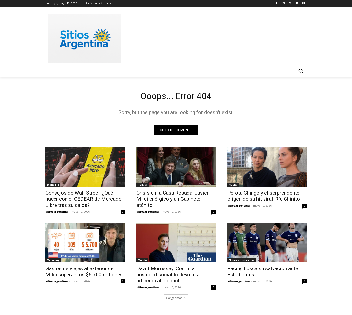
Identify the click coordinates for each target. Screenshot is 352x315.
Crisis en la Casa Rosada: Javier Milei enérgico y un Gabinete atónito (172, 200)
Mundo (142, 261)
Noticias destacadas (241, 261)
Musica (233, 186)
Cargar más (176, 299)
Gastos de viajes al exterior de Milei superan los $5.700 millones (84, 273)
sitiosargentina (56, 213)
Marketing (53, 261)
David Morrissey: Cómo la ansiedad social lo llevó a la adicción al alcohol (167, 276)
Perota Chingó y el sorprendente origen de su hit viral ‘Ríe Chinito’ (264, 197)
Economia (53, 186)
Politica (142, 186)
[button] (301, 71)
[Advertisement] (213, 37)
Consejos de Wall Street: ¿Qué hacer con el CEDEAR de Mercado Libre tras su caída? (83, 200)
